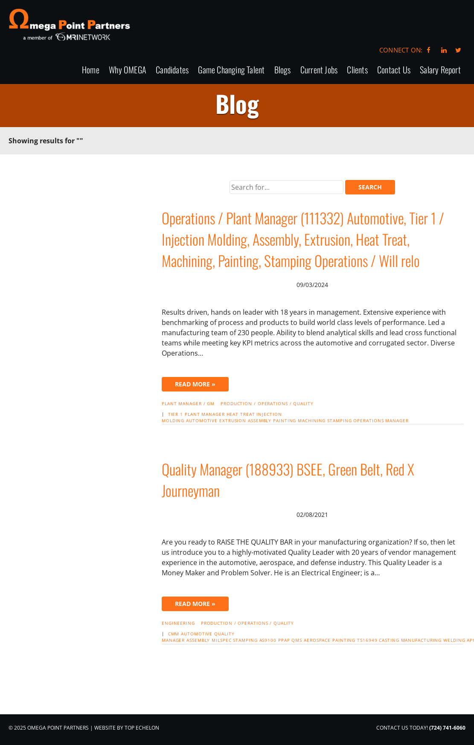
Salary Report (440, 70)
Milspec (221, 640)
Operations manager (380, 420)
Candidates (172, 70)
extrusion (232, 420)
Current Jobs (318, 70)
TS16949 (367, 640)
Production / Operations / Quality (267, 403)
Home (90, 70)
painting (284, 420)
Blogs (282, 70)
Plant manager (205, 414)
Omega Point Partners (69, 25)
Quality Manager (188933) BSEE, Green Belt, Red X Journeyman (288, 479)
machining (312, 420)
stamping (339, 420)
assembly (259, 420)
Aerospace (317, 640)
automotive (202, 420)
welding (454, 640)
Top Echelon (142, 727)
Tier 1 (175, 414)
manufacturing (421, 640)
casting (389, 640)
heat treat (241, 414)
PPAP (284, 640)
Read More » (195, 384)
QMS (296, 640)
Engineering (178, 623)
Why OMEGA (127, 70)
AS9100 (267, 640)
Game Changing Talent (231, 70)
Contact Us (393, 70)
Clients (357, 70)
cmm (174, 634)
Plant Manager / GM (188, 403)
